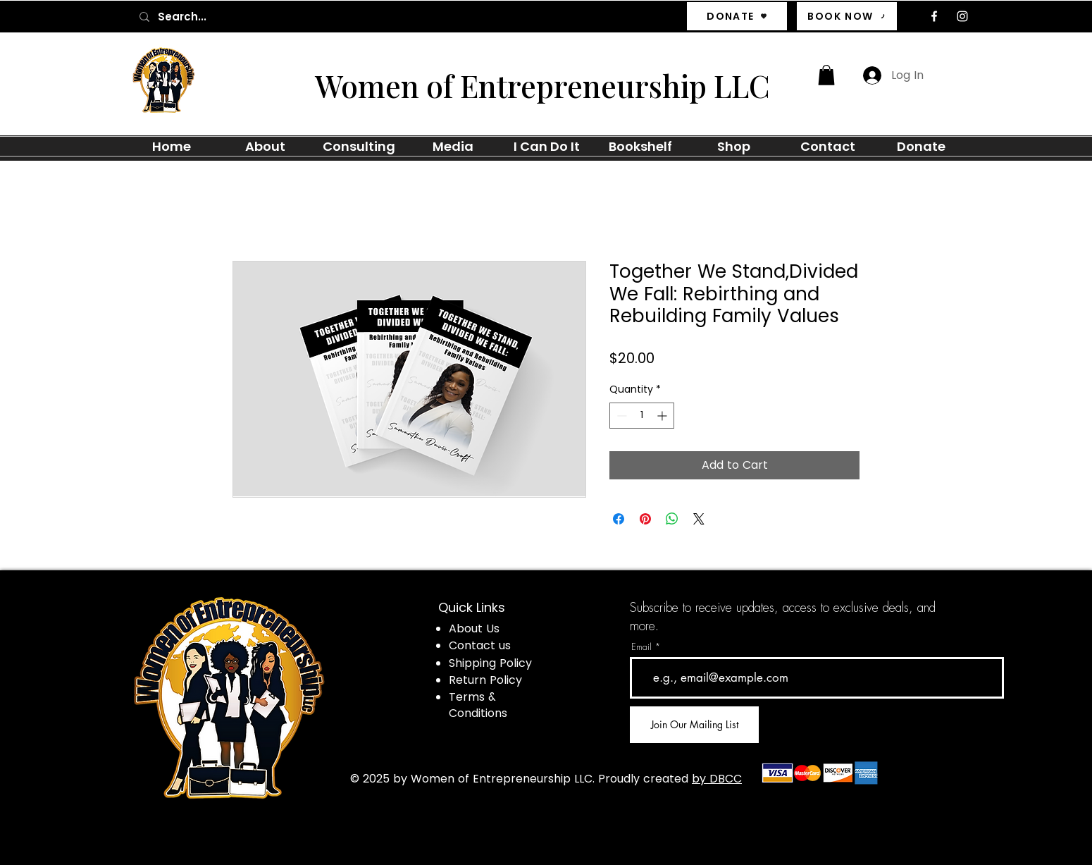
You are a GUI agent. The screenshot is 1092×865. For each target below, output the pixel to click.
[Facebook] (934, 16)
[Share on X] (698, 518)
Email (641, 646)
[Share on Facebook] (618, 518)
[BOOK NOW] (847, 16)
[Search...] (236, 16)
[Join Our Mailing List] (694, 724)
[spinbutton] (641, 415)
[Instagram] (962, 16)
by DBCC (717, 779)
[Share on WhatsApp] (672, 518)
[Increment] (663, 415)
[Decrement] (620, 415)
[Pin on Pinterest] (645, 518)
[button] (826, 75)
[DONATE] (737, 16)
